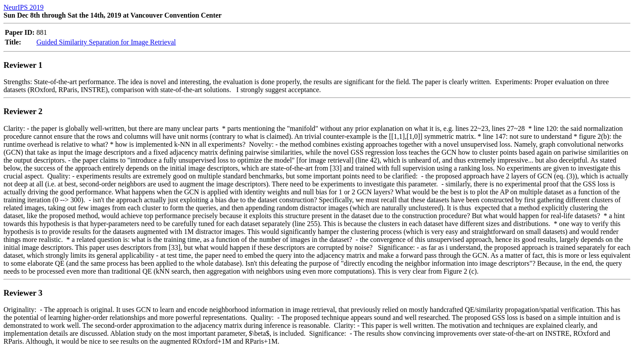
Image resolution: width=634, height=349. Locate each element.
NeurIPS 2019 (24, 7)
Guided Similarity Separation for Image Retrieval (106, 42)
